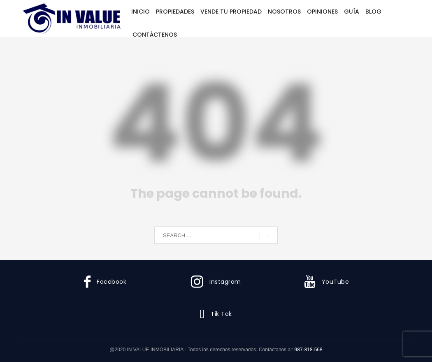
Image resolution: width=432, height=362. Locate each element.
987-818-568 (309, 350)
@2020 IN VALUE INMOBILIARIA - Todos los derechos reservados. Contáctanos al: (201, 350)
